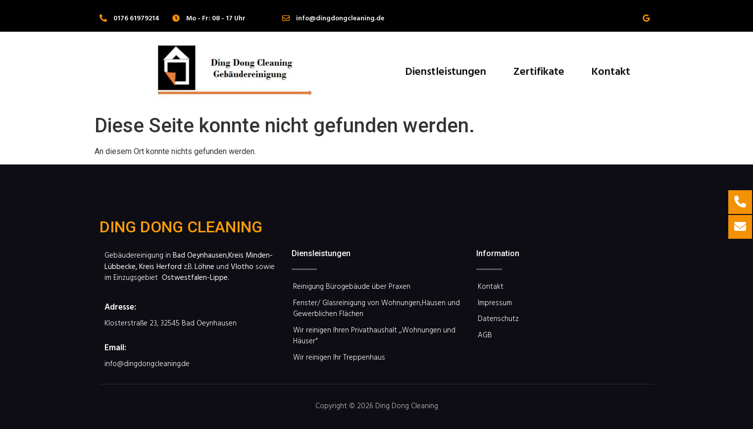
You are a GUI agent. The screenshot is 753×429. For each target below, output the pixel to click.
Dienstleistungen (445, 70)
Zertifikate (538, 70)
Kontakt (610, 70)
